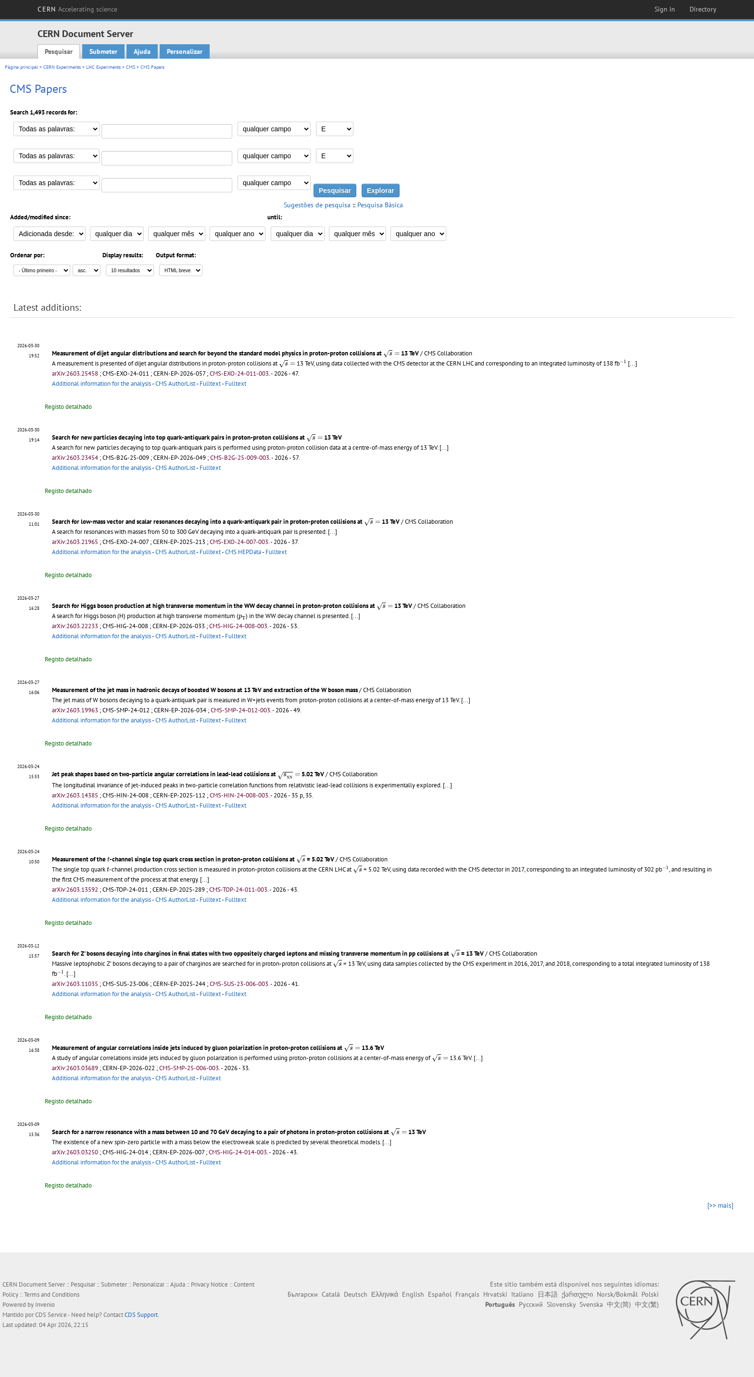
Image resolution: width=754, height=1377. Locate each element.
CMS (130, 67)
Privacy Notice (209, 1284)
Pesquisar (59, 51)
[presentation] (391, 353)
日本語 (548, 1294)
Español (440, 1294)
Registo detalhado (68, 407)
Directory (703, 9)
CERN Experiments (62, 67)
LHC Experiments (103, 67)
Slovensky (561, 1304)
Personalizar (184, 51)
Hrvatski (495, 1294)
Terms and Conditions (51, 1294)
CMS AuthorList (175, 383)
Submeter (103, 51)
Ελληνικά (384, 1294)
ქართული (577, 1294)
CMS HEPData (243, 552)
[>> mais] (720, 1205)
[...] (632, 363)
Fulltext (210, 383)
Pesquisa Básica (380, 205)
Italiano (522, 1294)
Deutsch (355, 1294)
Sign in (664, 9)
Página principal (21, 67)
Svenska (591, 1304)
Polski (650, 1294)
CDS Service (51, 1315)
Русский (531, 1304)
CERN (77, 9)
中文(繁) (647, 1304)
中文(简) (619, 1304)
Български (303, 1294)
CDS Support (141, 1315)
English (413, 1294)
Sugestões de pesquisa (317, 205)
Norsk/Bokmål (617, 1294)
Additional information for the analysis (101, 383)
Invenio (45, 1305)
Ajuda (142, 51)
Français (467, 1294)
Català (331, 1294)
